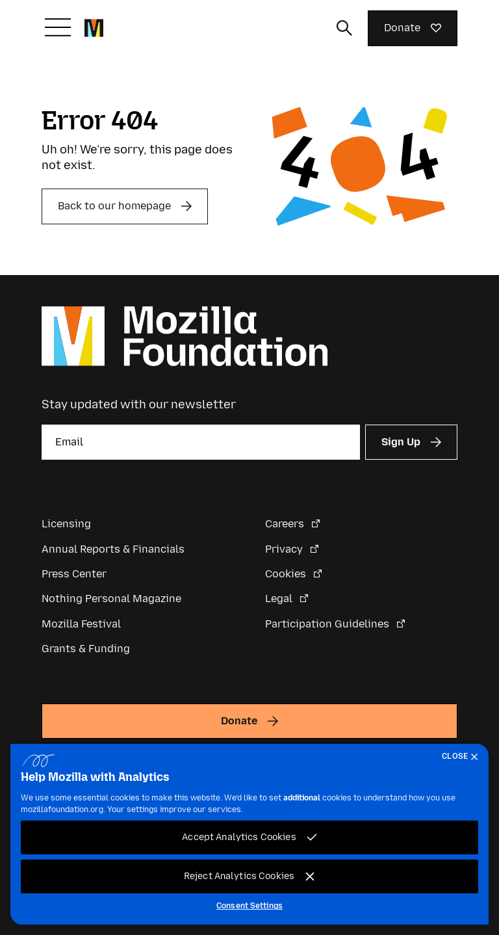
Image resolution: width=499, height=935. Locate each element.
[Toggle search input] (344, 28)
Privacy (285, 549)
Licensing (66, 524)
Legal (280, 598)
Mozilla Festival (81, 624)
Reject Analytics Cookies (239, 876)
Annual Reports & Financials (113, 549)
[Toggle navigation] (58, 27)
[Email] (201, 442)
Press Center (74, 574)
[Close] (462, 757)
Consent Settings (249, 905)
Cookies (287, 574)
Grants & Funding (86, 648)
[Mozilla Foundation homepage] (93, 28)
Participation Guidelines (328, 624)
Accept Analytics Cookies (239, 837)
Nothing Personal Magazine (111, 598)
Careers (286, 524)
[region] (249, 834)
